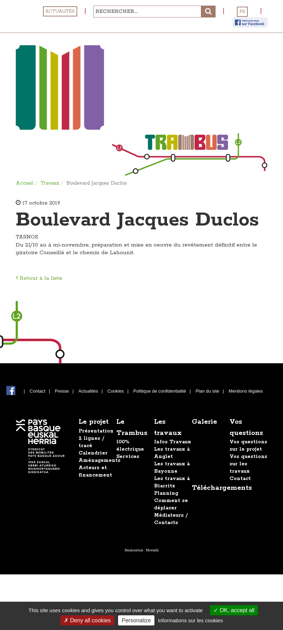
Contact (37, 391)
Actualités (60, 11)
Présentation (96, 431)
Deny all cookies (87, 620)
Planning (166, 493)
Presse (62, 391)
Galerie (204, 421)
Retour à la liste (39, 278)
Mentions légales (246, 391)
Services (127, 456)
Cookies (116, 391)
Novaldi (152, 550)
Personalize (136, 620)
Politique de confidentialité (159, 391)
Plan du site (207, 391)
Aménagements (100, 460)
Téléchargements (222, 488)
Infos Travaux (172, 442)
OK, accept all (233, 610)
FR (242, 11)
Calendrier (93, 453)
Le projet (94, 421)
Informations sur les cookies (190, 620)
